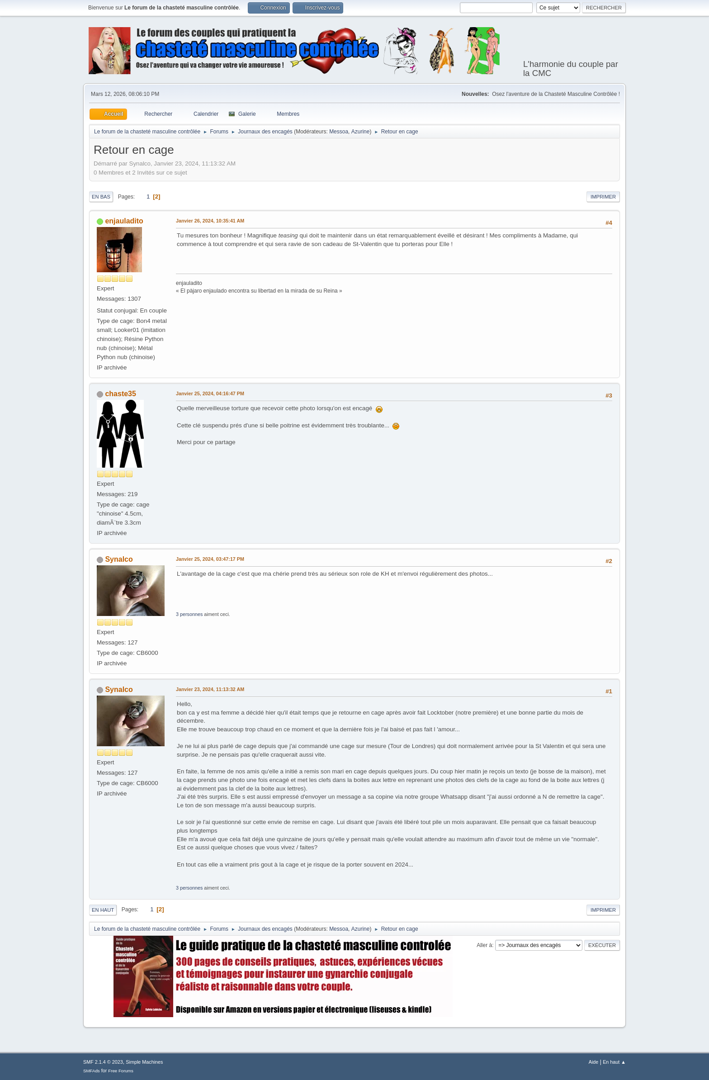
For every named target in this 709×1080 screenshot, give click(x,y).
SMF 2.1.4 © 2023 (103, 1062)
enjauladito (124, 221)
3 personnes (189, 614)
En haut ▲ (614, 1062)
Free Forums (120, 1070)
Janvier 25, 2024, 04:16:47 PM (210, 393)
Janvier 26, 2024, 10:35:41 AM (210, 220)
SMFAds (91, 1070)
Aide (594, 1062)
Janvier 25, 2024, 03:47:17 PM (210, 559)
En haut (103, 910)
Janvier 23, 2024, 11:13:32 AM (210, 689)
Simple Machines (144, 1062)
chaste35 (120, 394)
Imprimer (603, 196)
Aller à (484, 945)
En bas (101, 196)
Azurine (360, 131)
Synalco (118, 559)
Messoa (338, 131)
